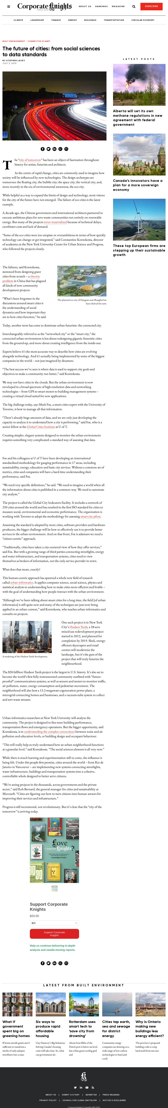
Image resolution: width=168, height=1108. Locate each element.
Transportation (114, 20)
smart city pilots (90, 516)
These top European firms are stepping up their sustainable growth (139, 250)
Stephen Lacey (15, 61)
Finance (56, 20)
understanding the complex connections (49, 731)
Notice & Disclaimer (114, 1100)
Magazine (118, 7)
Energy (72, 20)
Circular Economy (142, 20)
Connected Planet (39, 41)
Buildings (90, 20)
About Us (85, 7)
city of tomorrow (30, 160)
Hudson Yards (78, 627)
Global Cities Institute (41, 427)
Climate (18, 20)
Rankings (101, 7)
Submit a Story (71, 1095)
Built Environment (13, 41)
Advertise (91, 1095)
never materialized (55, 222)
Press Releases (111, 1095)
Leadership (37, 20)
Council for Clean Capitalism (80, 1100)
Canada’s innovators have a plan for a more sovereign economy (138, 185)
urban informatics (21, 582)
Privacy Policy (48, 1100)
